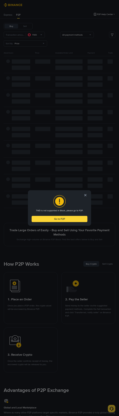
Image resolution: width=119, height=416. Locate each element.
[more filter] (112, 35)
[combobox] (35, 34)
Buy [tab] (11, 26)
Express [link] (8, 14)
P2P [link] (18, 14)
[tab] (8, 15)
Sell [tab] (25, 26)
